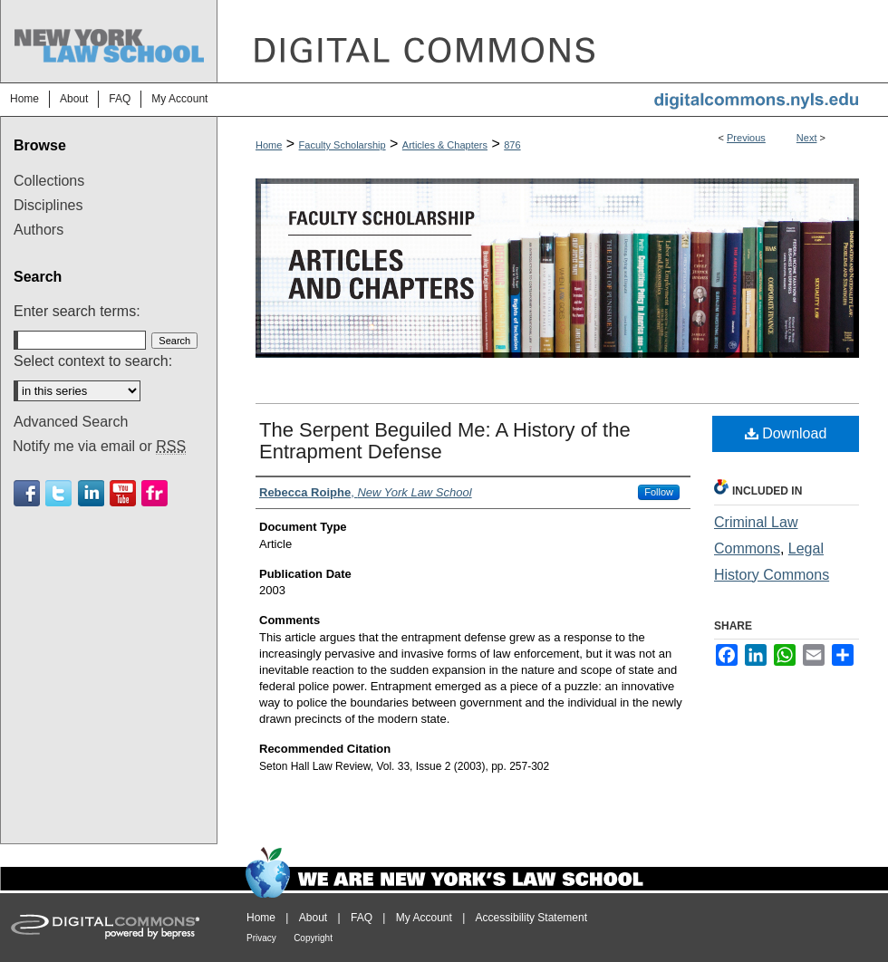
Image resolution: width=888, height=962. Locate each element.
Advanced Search (71, 421)
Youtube (123, 493)
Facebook (27, 493)
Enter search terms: (77, 311)
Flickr (154, 493)
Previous (746, 137)
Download (786, 433)
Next (806, 137)
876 (512, 144)
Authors (38, 229)
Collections (49, 180)
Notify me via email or (99, 446)
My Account (424, 917)
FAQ (361, 917)
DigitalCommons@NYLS (552, 41)
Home (269, 144)
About (313, 917)
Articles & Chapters (444, 144)
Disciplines (48, 205)
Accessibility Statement (531, 917)
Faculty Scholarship (342, 144)
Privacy (261, 938)
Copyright (313, 938)
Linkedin (91, 493)
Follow (658, 491)
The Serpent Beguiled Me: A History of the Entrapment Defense (445, 440)
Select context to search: (93, 361)
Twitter (58, 493)
